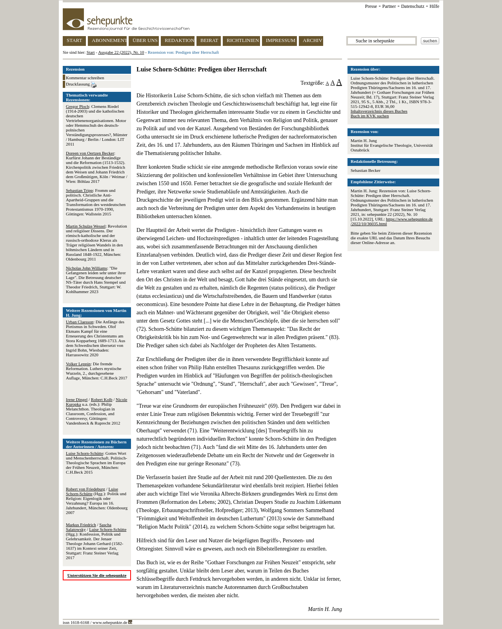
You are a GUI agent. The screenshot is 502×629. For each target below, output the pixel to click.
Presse (371, 6)
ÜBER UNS (145, 40)
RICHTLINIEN (243, 40)
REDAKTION (180, 40)
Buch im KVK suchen (370, 115)
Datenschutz (412, 6)
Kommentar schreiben (85, 77)
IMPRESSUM (280, 40)
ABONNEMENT (109, 40)
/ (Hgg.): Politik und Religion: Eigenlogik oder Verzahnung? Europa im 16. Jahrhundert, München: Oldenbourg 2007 (96, 501)
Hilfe (434, 6)
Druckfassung (81, 85)
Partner (389, 6)
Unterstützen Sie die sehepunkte (97, 575)
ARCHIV (312, 40)
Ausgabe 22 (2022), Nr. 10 (121, 52)
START (74, 40)
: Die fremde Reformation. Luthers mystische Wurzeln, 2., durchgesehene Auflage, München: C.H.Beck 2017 (96, 370)
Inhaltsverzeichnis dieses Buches (379, 111)
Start (91, 52)
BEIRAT (209, 40)
